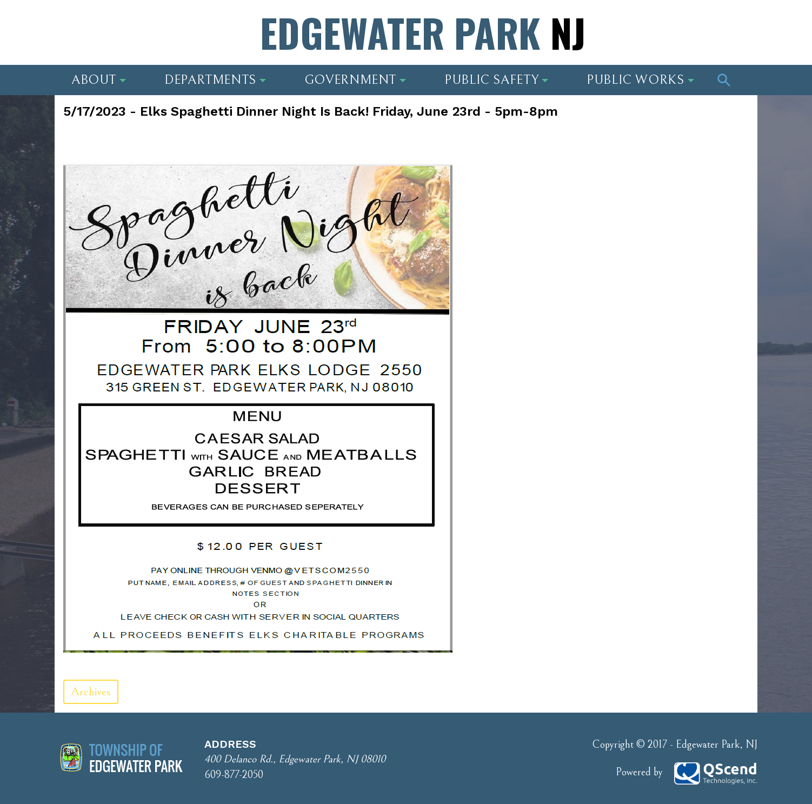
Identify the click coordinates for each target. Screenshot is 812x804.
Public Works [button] (640, 80)
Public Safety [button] (496, 80)
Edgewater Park (422, 32)
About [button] (98, 80)
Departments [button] (215, 80)
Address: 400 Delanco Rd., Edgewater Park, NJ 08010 (157, 35)
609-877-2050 (233, 775)
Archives (91, 692)
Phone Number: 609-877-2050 (671, 35)
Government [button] (355, 80)
